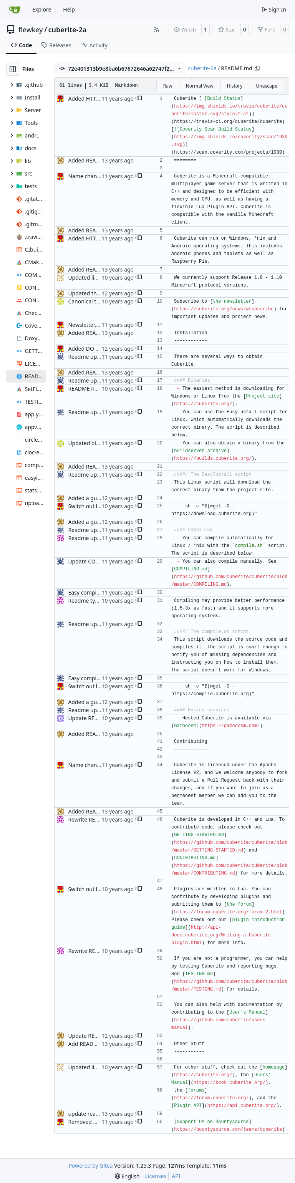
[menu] (127, 1176)
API (176, 1176)
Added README (87, 160)
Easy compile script (92, 592)
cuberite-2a (67, 29)
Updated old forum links (98, 443)
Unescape (266, 86)
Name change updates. (97, 176)
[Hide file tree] (12, 69)
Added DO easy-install (95, 348)
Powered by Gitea (91, 1165)
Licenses (156, 1176)
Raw (167, 86)
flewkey (30, 29)
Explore (41, 9)
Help (69, 9)
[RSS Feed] (157, 29)
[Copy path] (257, 68)
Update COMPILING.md (98, 561)
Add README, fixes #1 (95, 1043)
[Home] (14, 10)
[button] (139, 99)
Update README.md (93, 1035)
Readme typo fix (88, 600)
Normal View (200, 86)
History (234, 86)
